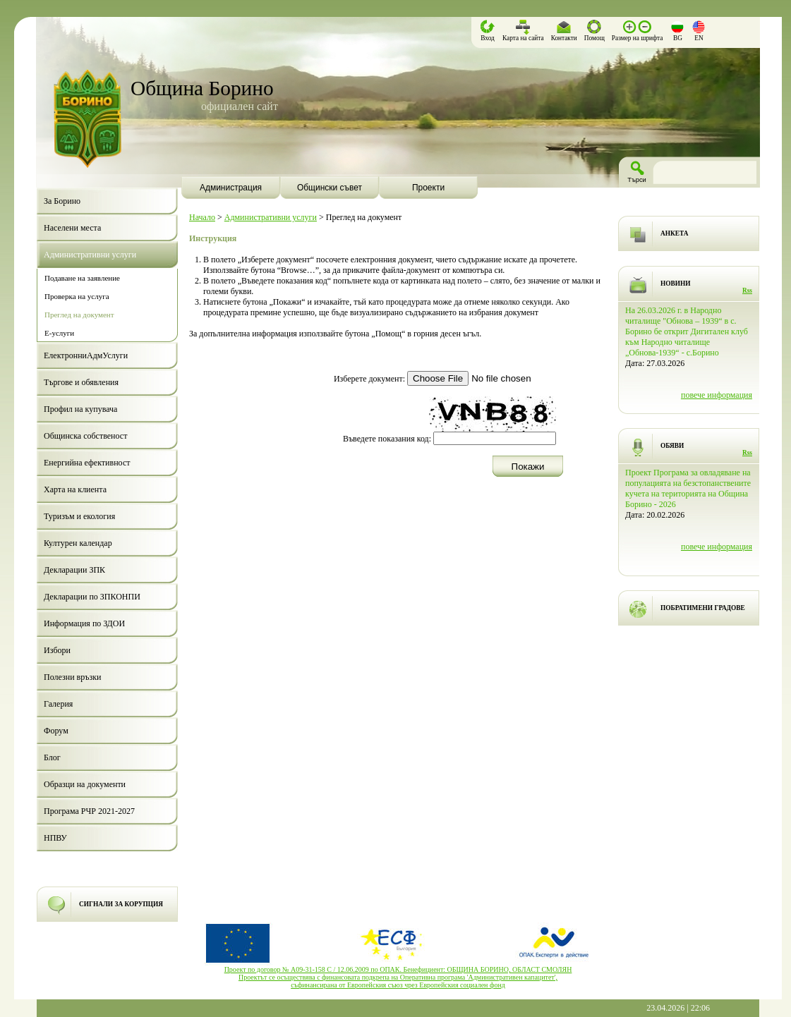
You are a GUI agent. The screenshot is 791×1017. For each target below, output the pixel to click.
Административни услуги (270, 217)
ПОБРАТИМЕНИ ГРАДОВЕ (702, 607)
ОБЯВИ (672, 445)
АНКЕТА (674, 233)
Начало (202, 217)
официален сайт (239, 106)
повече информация (716, 395)
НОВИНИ (675, 283)
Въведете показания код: (387, 439)
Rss (747, 290)
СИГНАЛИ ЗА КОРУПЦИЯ (121, 904)
